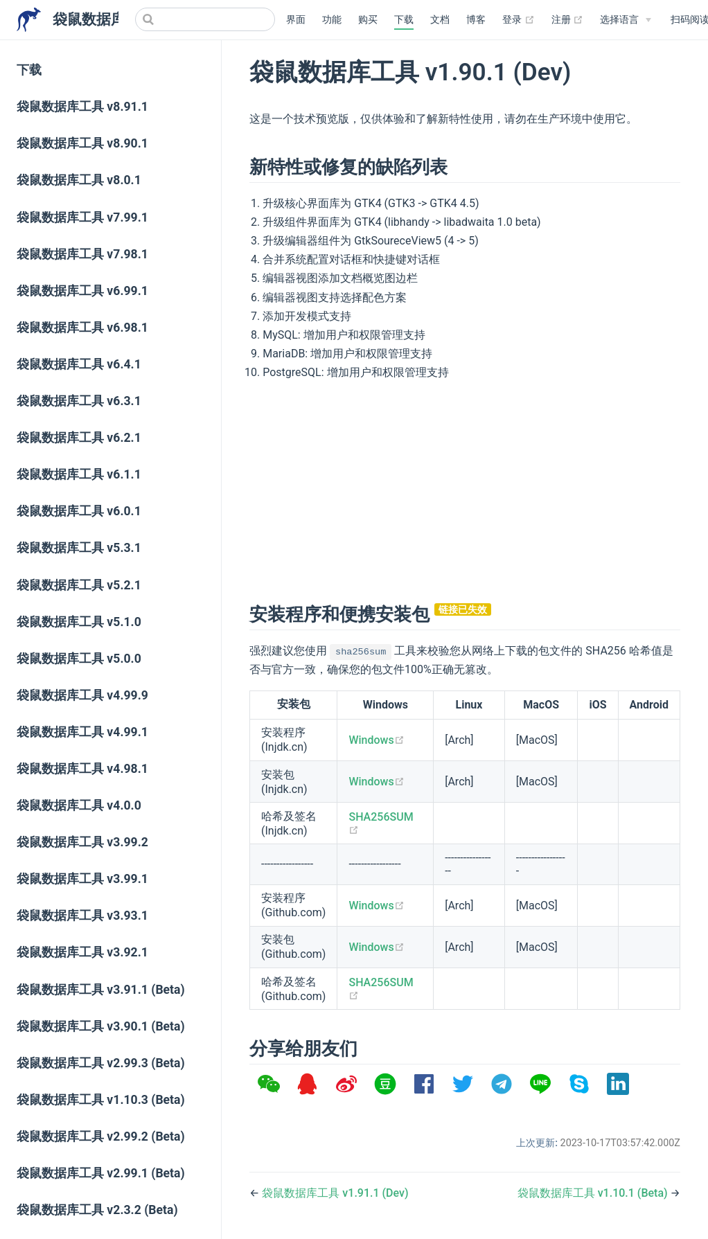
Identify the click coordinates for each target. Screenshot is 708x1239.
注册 (567, 20)
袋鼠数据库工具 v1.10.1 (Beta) (594, 1193)
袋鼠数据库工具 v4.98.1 (82, 769)
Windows (376, 740)
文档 (440, 20)
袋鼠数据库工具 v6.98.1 (82, 328)
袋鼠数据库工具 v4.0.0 (79, 805)
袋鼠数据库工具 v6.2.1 (79, 438)
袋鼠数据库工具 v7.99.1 (82, 217)
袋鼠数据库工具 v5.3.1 (79, 548)
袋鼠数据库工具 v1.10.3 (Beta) (101, 1100)
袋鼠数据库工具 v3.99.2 (82, 842)
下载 (404, 20)
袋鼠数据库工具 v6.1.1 (79, 474)
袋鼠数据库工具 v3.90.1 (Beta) (101, 1026)
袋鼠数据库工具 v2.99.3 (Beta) (101, 1063)
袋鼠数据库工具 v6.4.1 (79, 364)
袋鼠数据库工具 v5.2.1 (79, 585)
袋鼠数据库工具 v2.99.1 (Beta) (101, 1173)
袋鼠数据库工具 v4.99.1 (82, 732)
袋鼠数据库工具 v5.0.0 (79, 659)
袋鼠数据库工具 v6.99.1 (82, 291)
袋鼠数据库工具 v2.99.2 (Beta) (101, 1136)
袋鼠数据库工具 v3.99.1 (82, 879)
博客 (476, 20)
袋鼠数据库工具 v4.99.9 (82, 695)
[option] (268, 1083)
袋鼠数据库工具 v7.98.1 (82, 254)
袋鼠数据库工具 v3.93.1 (82, 915)
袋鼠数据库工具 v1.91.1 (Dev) (335, 1193)
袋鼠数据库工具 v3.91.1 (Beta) (101, 990)
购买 (368, 20)
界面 (296, 20)
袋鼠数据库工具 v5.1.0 (79, 622)
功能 (332, 20)
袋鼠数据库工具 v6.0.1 (79, 511)
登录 (518, 20)
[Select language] (625, 20)
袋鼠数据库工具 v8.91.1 (82, 107)
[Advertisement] (464, 490)
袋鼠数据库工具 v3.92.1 (82, 952)
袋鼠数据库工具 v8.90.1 (82, 143)
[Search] (205, 19)
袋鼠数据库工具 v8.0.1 (79, 180)
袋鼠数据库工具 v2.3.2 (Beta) (97, 1210)
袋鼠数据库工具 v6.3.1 (79, 401)
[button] (268, 1083)
